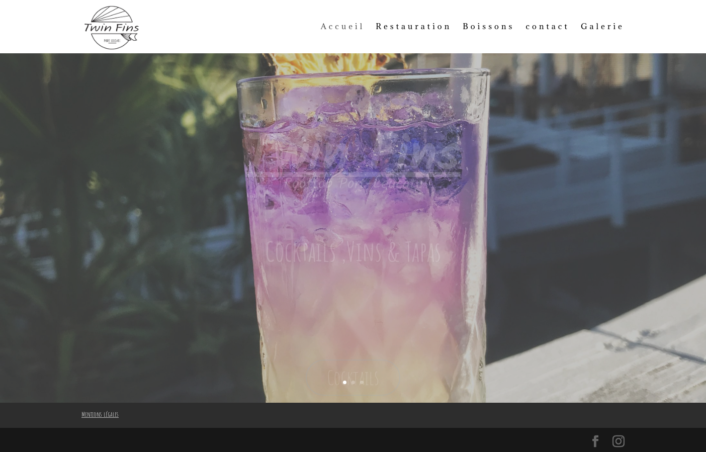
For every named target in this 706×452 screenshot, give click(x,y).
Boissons (488, 26)
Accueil (343, 26)
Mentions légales (100, 414)
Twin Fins (353, 162)
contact (547, 26)
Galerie (603, 26)
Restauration (414, 26)
